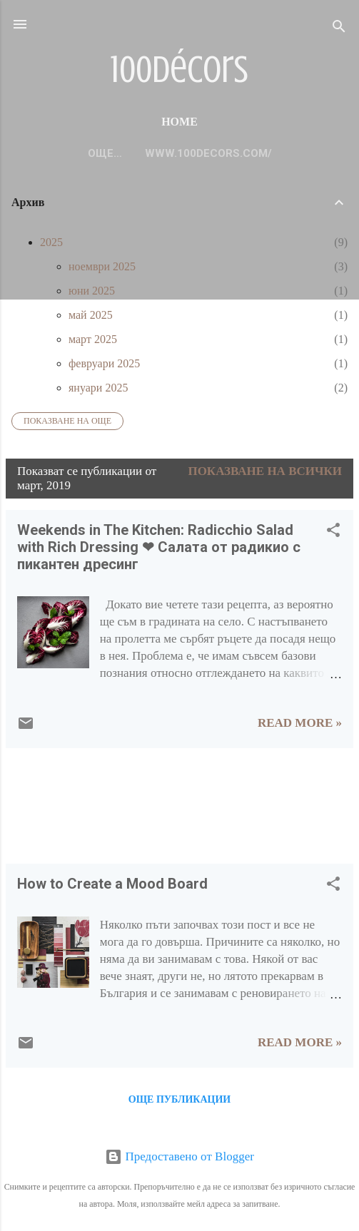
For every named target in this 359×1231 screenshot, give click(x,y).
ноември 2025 (102, 266)
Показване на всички (265, 471)
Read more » (300, 723)
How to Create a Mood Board (112, 883)
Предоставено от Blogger (179, 1156)
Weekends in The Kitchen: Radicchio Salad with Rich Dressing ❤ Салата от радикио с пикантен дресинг (158, 547)
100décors (179, 69)
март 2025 (93, 339)
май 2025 (91, 315)
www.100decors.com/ (179, 153)
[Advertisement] (50, 804)
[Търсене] (339, 29)
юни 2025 (92, 291)
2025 (51, 242)
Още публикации (179, 1099)
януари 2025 (98, 388)
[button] (333, 532)
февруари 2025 (104, 363)
